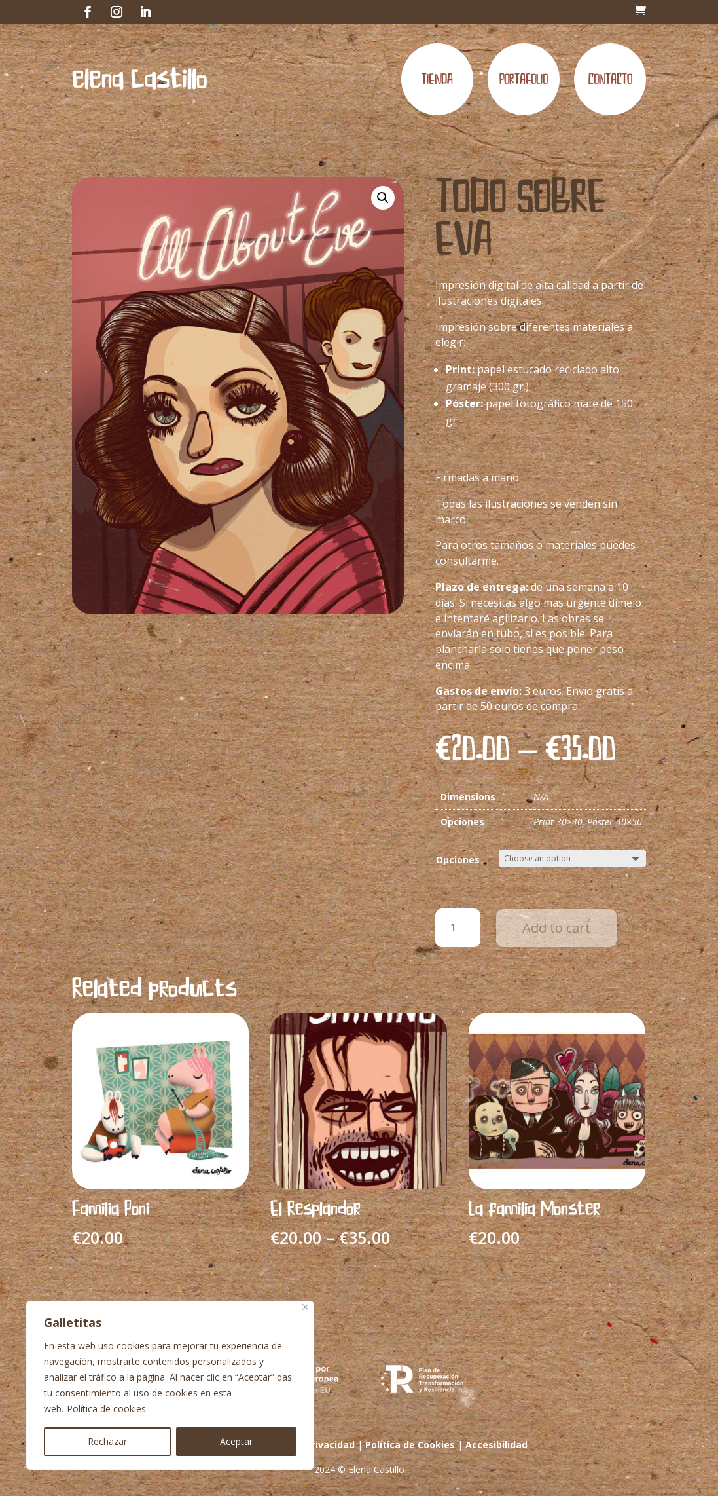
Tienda (437, 79)
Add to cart (556, 928)
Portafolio (523, 79)
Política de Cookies (410, 1444)
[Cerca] (305, 1307)
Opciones (458, 859)
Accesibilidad (496, 1444)
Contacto (610, 79)
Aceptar (236, 1441)
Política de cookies (106, 1408)
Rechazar (107, 1441)
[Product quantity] (457, 927)
